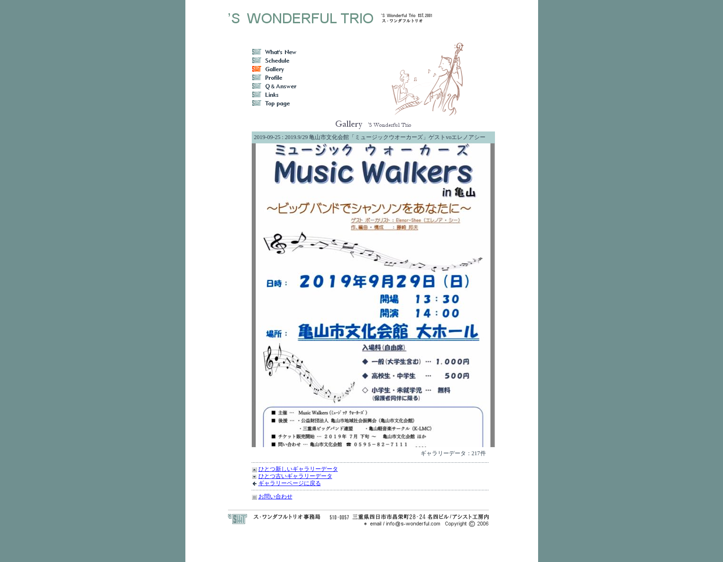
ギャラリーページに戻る (289, 483)
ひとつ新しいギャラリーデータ (298, 469)
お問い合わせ (275, 496)
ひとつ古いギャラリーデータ (295, 476)
